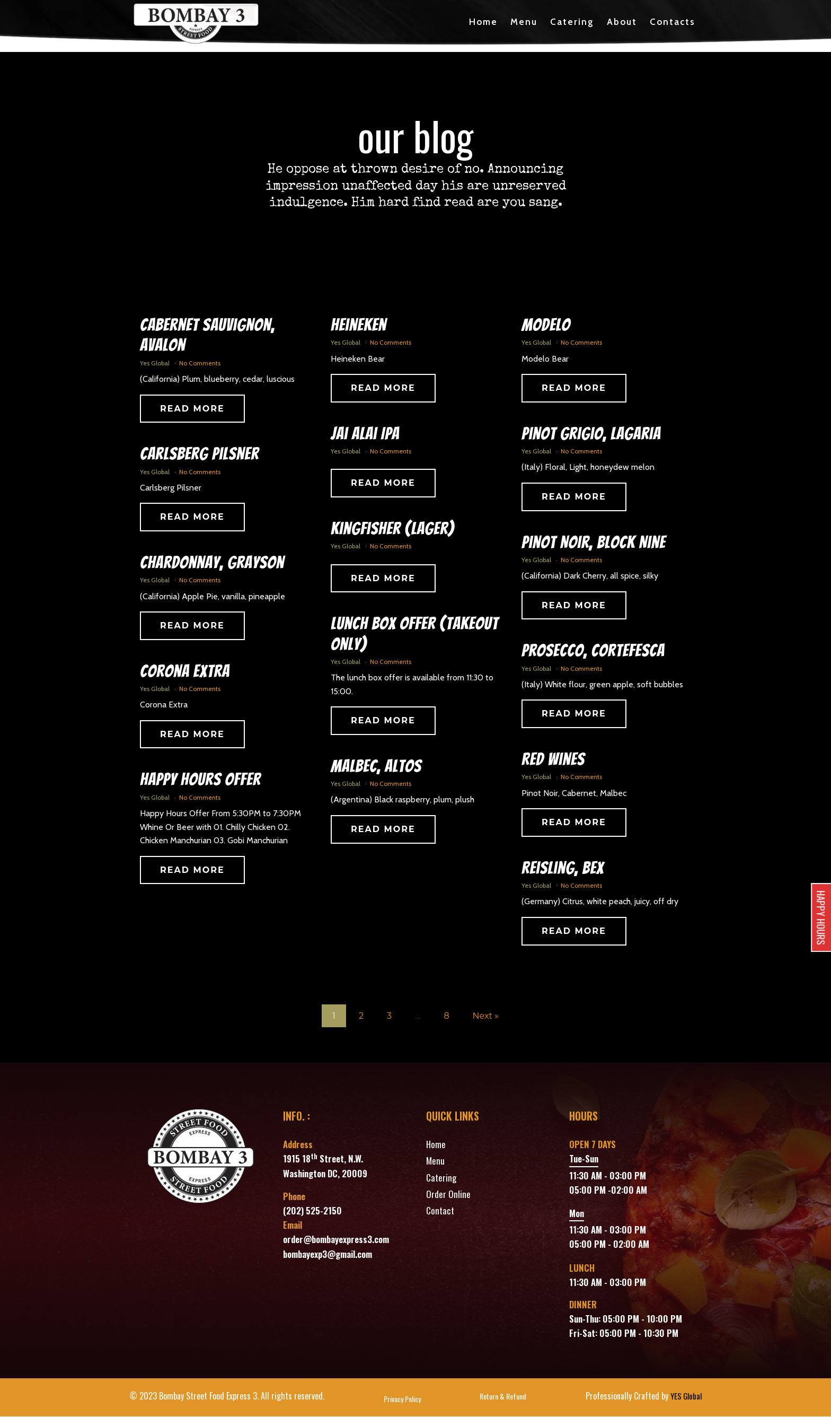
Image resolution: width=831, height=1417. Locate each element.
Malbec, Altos (376, 767)
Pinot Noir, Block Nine (593, 543)
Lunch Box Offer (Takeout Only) (414, 634)
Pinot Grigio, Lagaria (591, 434)
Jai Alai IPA (365, 434)
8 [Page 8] (446, 1016)
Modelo (545, 326)
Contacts (672, 22)
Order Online (448, 1194)
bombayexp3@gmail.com (327, 1254)
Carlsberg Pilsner (199, 455)
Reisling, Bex (562, 869)
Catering (572, 22)
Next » (486, 1016)
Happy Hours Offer (200, 781)
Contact (440, 1211)
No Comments (199, 364)
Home (483, 22)
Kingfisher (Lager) (392, 529)
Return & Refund (501, 1399)
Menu (523, 22)
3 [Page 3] (389, 1016)
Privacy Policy (401, 1399)
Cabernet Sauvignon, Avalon (207, 336)
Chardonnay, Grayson (212, 563)
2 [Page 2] (361, 1016)
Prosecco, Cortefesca (593, 652)
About (622, 22)
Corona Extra (184, 672)
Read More (192, 409)
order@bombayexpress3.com (336, 1240)
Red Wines (553, 760)
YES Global (685, 1396)
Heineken (358, 326)
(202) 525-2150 (312, 1211)
